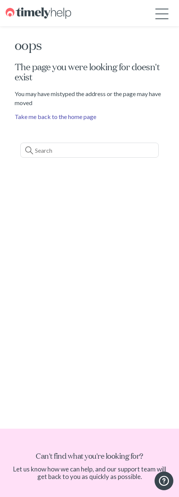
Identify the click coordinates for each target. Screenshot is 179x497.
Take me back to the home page (55, 116)
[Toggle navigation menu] (162, 13)
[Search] (89, 150)
